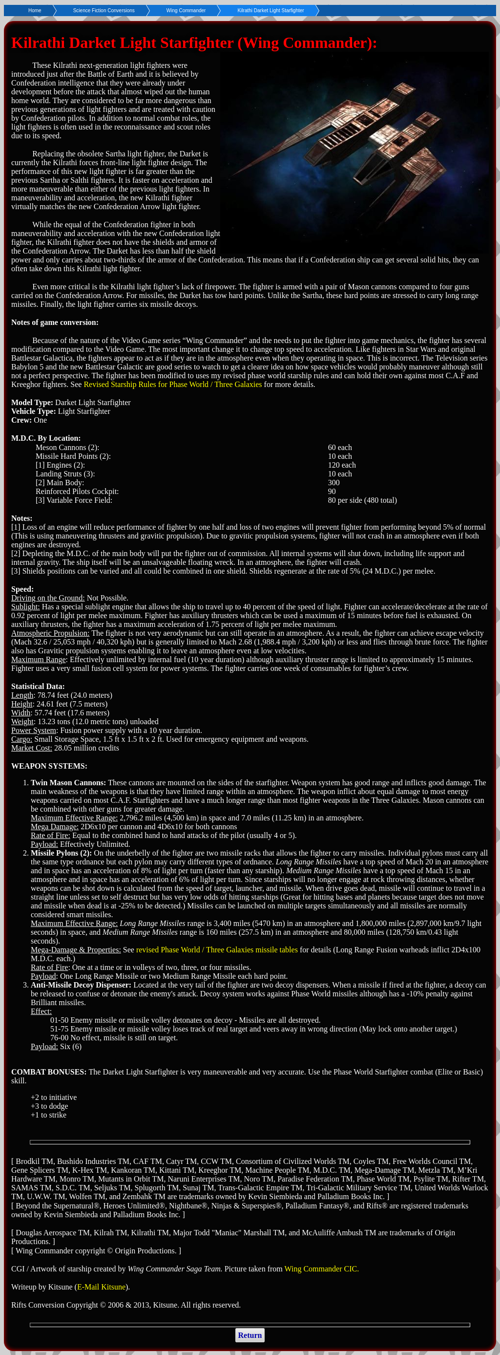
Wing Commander (186, 10)
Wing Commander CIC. (321, 1269)
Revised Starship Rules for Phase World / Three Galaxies (172, 384)
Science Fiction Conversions (104, 10)
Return (250, 1335)
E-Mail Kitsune (101, 1287)
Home (35, 10)
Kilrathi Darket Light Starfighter (270, 10)
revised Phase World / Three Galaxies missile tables (217, 950)
